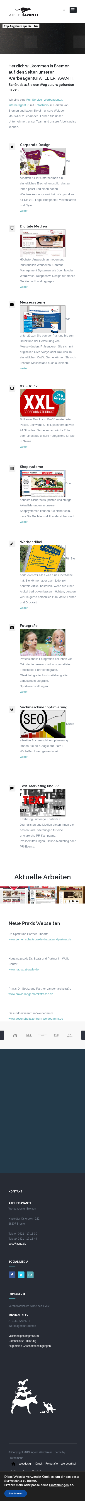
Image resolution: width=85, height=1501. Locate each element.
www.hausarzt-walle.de (24, 969)
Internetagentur (19, 105)
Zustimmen (15, 1493)
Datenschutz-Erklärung (22, 1341)
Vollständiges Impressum (24, 1336)
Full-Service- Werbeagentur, (44, 99)
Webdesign (25, 1463)
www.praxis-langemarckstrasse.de (31, 994)
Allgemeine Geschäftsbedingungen (30, 1346)
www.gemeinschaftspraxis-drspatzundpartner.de (40, 939)
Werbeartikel (68, 1463)
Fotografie (52, 1463)
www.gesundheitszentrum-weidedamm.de (36, 1018)
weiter (24, 210)
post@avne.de (17, 1243)
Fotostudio (42, 105)
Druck (38, 1463)
